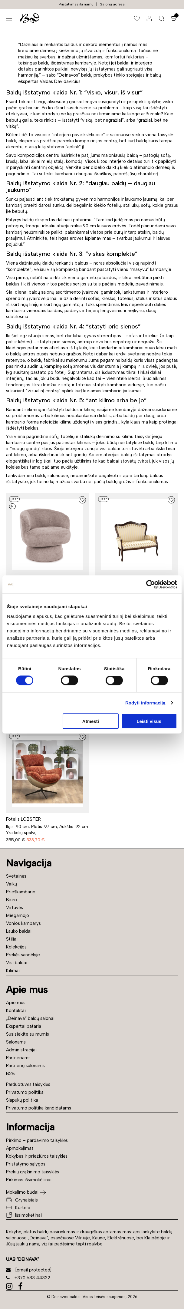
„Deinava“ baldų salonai (30, 1018)
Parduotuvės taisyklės (28, 1084)
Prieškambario (20, 892)
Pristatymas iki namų (76, 4)
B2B (10, 1073)
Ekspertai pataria (23, 1026)
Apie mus (15, 1002)
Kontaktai (16, 1010)
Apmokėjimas (20, 1148)
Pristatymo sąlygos (25, 1164)
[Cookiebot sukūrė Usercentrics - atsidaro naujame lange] (150, 584)
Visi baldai (16, 962)
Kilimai (13, 970)
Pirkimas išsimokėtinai (28, 1179)
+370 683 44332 (28, 1278)
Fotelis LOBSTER (23, 819)
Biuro (11, 899)
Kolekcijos (16, 947)
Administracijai (21, 1050)
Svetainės (16, 876)
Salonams (16, 1042)
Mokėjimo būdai (22, 1192)
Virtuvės (14, 907)
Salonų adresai (113, 4)
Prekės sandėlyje (23, 955)
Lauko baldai (18, 931)
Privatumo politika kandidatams (38, 1108)
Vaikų (11, 884)
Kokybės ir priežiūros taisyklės (36, 1156)
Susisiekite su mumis (27, 1034)
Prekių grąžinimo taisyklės (32, 1172)
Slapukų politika (22, 1100)
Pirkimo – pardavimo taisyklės (37, 1140)
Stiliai (12, 939)
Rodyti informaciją (145, 702)
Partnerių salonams (25, 1065)
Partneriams (18, 1057)
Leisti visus (148, 721)
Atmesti (90, 721)
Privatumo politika (25, 1092)
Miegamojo (17, 915)
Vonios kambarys (23, 923)
